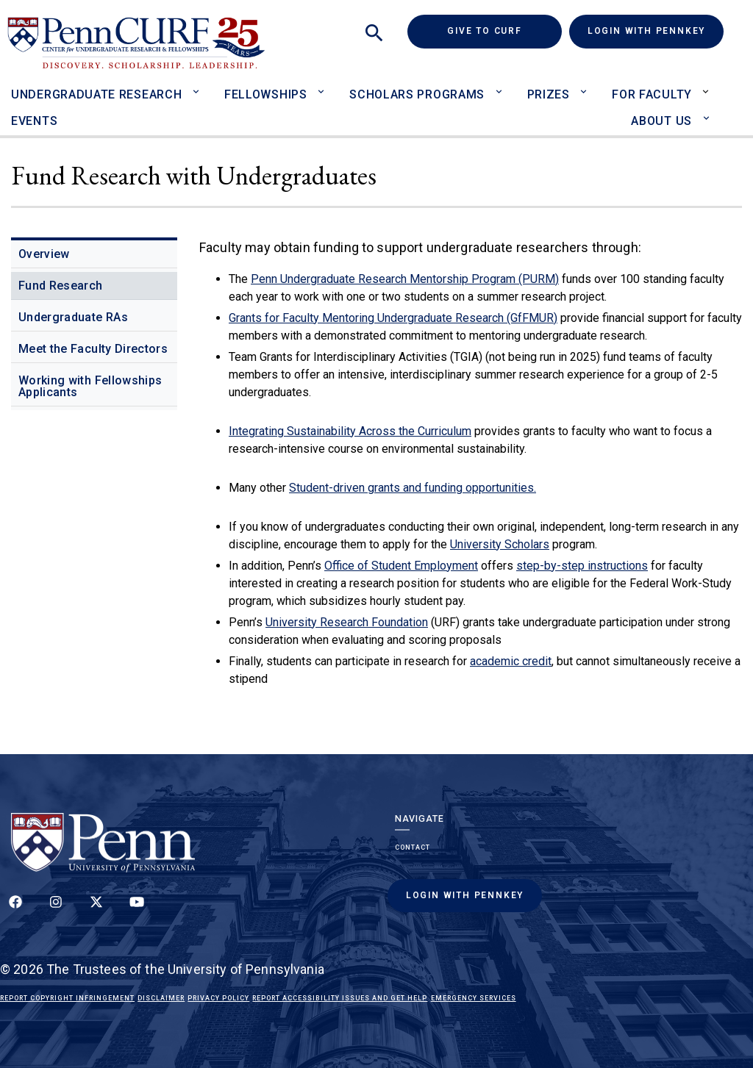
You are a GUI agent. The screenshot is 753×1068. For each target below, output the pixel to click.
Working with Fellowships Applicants (90, 386)
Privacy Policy (218, 998)
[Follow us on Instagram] (56, 910)
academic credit (511, 661)
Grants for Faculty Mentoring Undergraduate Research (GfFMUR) (393, 318)
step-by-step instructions (582, 566)
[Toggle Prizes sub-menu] (587, 84)
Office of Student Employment (401, 566)
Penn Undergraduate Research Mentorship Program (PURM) (405, 279)
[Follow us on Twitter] (96, 910)
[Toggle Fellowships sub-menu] (324, 84)
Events (34, 121)
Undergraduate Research (96, 94)
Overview (44, 254)
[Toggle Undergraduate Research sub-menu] (199, 84)
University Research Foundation (346, 622)
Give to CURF (504, 30)
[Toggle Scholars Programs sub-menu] (502, 84)
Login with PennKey (646, 31)
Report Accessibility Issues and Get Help (339, 998)
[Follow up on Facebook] (15, 910)
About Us (661, 121)
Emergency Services (473, 998)
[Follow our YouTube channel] (136, 910)
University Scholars (499, 544)
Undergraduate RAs (73, 317)
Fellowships (265, 94)
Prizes (548, 94)
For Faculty (652, 94)
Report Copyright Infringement (67, 998)
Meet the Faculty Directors (93, 349)
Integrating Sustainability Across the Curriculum (350, 431)
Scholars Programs (417, 94)
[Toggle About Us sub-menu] (709, 111)
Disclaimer (161, 998)
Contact (412, 847)
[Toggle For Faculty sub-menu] (709, 84)
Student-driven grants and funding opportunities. (412, 488)
